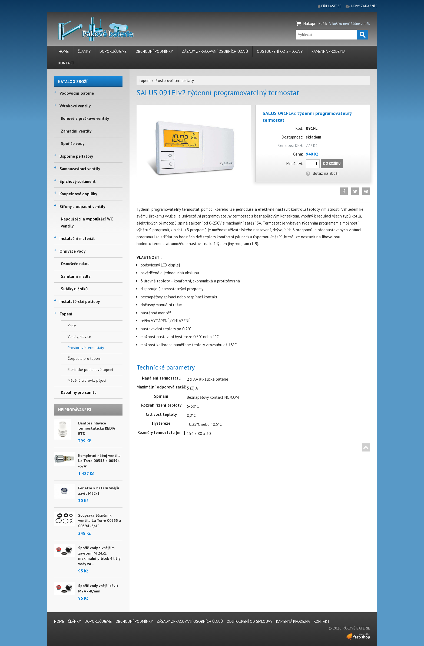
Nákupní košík (315, 23)
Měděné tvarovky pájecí (87, 380)
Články (84, 51)
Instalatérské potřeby (79, 301)
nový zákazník (364, 6)
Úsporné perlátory (76, 156)
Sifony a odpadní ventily (82, 206)
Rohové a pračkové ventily (85, 118)
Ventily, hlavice (79, 336)
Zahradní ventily (76, 131)
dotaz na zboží (322, 173)
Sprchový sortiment (77, 181)
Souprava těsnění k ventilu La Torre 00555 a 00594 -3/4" (99, 520)
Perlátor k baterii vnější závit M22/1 (98, 491)
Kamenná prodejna (328, 51)
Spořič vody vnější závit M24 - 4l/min (98, 588)
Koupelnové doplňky (78, 193)
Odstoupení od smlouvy (280, 51)
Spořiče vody (72, 143)
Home (64, 51)
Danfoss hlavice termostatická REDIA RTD (96, 428)
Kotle (72, 325)
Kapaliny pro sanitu (79, 392)
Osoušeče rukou (75, 263)
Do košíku (331, 163)
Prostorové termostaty (86, 347)
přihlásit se (331, 6)
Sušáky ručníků (74, 288)
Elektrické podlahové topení (90, 369)
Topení (65, 314)
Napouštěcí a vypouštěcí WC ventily (87, 222)
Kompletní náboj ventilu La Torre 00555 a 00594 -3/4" (99, 461)
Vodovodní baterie (76, 93)
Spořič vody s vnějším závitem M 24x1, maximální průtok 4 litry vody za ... (99, 555)
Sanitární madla (76, 276)
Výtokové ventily (75, 105)
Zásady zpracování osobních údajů (215, 51)
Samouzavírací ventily (79, 168)
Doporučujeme (113, 51)
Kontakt (66, 63)
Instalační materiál (77, 238)
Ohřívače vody (72, 251)
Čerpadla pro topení (84, 358)
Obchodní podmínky (154, 51)
